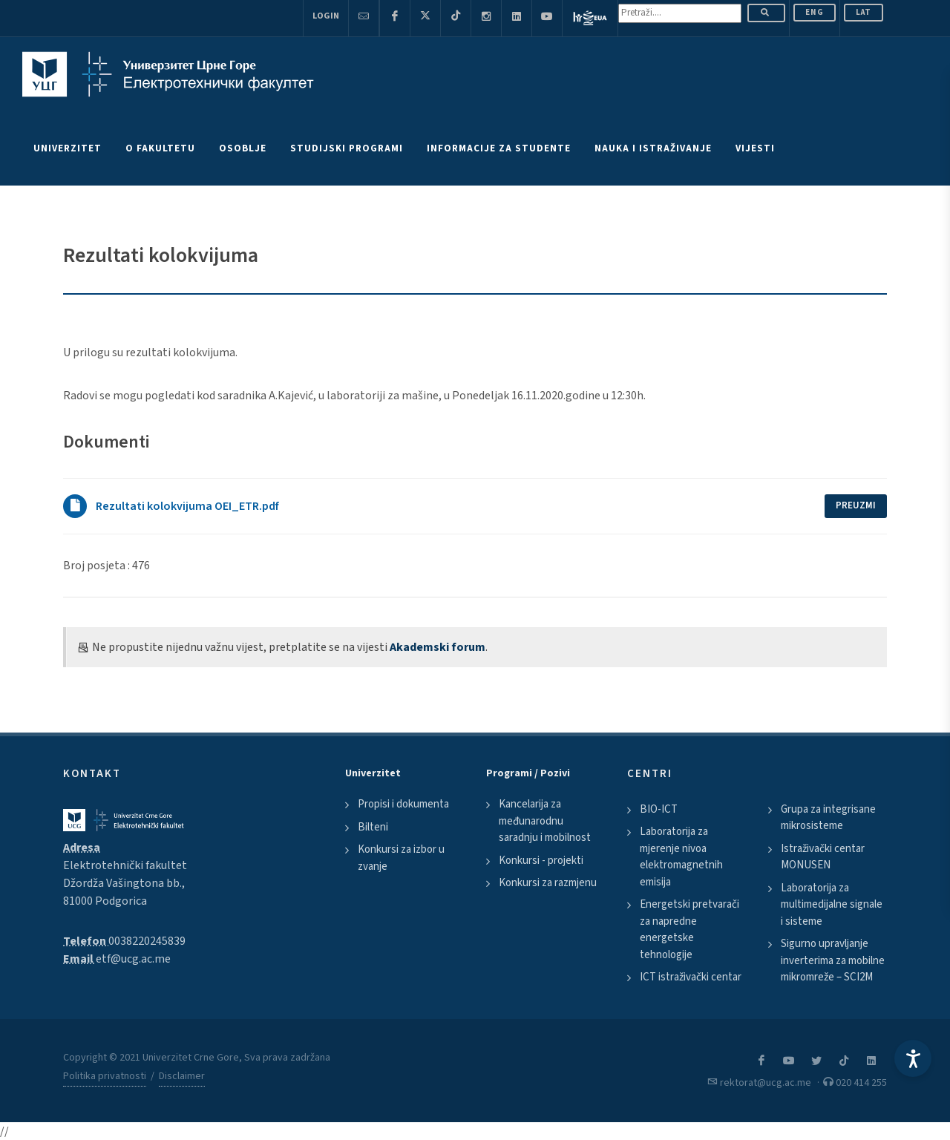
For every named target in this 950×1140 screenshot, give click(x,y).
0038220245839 (147, 941)
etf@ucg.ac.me (133, 959)
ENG (814, 12)
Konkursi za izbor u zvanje (401, 858)
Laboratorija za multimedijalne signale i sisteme (831, 904)
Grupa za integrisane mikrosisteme (828, 818)
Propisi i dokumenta (403, 804)
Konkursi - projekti (541, 860)
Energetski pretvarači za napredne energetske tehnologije (689, 930)
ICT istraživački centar (690, 977)
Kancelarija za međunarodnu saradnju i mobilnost (545, 820)
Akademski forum (437, 647)
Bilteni (373, 827)
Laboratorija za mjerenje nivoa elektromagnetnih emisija (681, 857)
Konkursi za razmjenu (548, 883)
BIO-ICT (659, 809)
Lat (863, 12)
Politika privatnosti (104, 1076)
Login (325, 16)
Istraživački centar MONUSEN (823, 857)
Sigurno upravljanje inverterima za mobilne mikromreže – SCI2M (833, 960)
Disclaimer (182, 1076)
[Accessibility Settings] (912, 1058)
